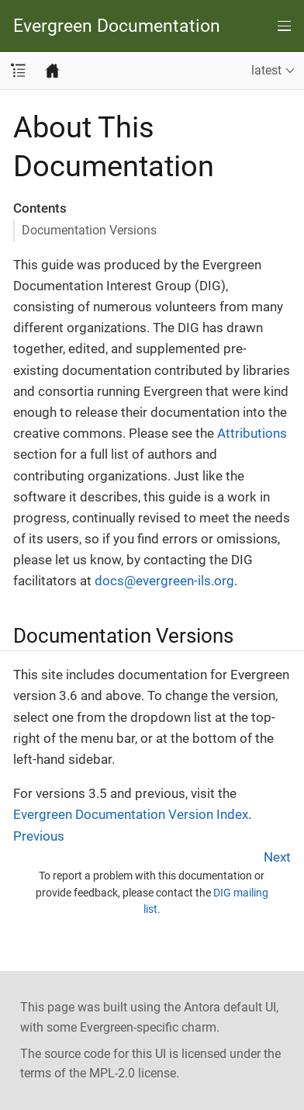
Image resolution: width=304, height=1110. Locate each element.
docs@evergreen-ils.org (164, 580)
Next (277, 857)
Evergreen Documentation (116, 26)
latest (266, 70)
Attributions (252, 433)
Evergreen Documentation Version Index (130, 814)
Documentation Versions (89, 230)
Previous (38, 836)
